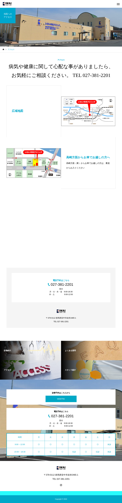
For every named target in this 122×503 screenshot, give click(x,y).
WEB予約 (61, 399)
